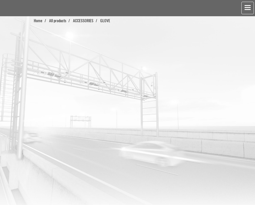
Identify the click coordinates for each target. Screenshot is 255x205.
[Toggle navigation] (247, 8)
